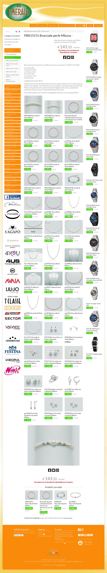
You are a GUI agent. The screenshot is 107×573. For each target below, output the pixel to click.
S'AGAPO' (8, 102)
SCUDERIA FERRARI (12, 141)
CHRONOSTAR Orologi (10, 162)
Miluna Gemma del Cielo (12, 64)
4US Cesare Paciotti (11, 105)
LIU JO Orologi (10, 155)
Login (90, 26)
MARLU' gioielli (9, 98)
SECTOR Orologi (10, 144)
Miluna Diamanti (11, 54)
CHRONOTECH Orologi (10, 167)
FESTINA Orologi (10, 179)
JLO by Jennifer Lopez (12, 122)
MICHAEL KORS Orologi (10, 148)
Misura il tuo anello (67, 26)
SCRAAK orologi (10, 191)
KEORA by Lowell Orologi (10, 182)
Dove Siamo (53, 26)
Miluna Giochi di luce (12, 60)
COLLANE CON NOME (10, 115)
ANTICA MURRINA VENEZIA (11, 91)
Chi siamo (42, 26)
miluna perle (68, 518)
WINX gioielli (9, 134)
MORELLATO (9, 111)
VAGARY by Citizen (11, 152)
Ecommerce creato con (54, 565)
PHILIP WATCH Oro (11, 137)
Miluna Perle (45, 31)
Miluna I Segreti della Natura (12, 75)
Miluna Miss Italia (11, 72)
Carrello (81, 26)
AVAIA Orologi (9, 158)
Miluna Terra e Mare (12, 68)
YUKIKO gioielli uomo (11, 108)
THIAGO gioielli (10, 128)
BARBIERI (8, 95)
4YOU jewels (9, 125)
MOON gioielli (9, 119)
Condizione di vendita (44, 536)
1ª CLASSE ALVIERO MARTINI (11, 174)
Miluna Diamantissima (10, 80)
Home (33, 26)
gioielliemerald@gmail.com (75, 561)
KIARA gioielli (9, 131)
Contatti (98, 26)
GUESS (7, 171)
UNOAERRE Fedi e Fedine (11, 86)
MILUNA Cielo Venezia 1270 (32, 31)
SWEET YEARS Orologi (10, 187)
